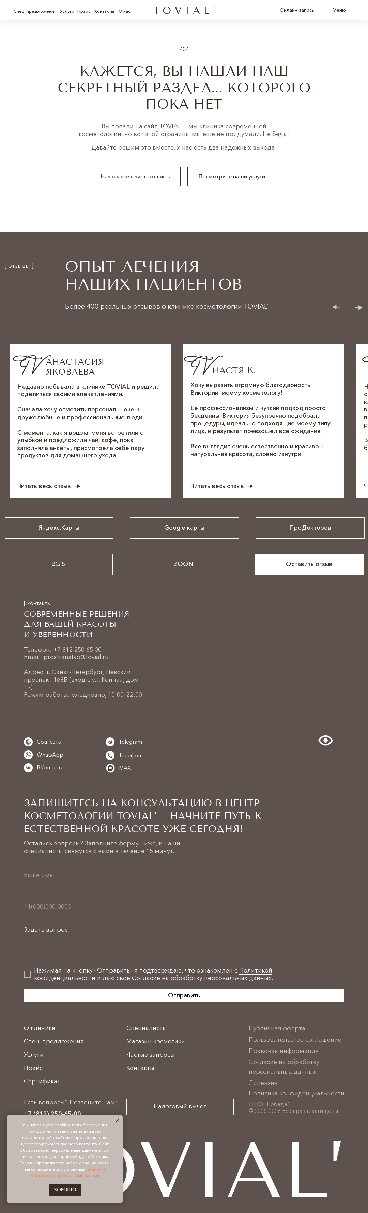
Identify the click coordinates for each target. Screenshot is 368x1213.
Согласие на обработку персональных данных (202, 978)
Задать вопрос (46, 929)
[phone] (184, 906)
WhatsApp (50, 754)
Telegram (130, 741)
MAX (125, 767)
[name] (184, 874)
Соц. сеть (49, 741)
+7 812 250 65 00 (77, 649)
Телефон (130, 755)
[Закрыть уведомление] (117, 1120)
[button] (309, 564)
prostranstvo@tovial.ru (76, 657)
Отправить (184, 995)
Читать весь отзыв (44, 486)
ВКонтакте (50, 767)
